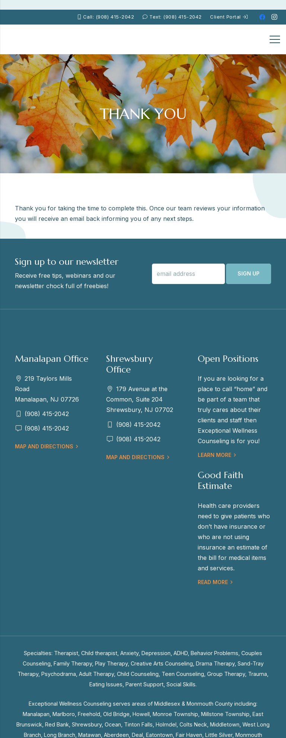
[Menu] (275, 39)
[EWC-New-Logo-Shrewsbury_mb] (23, 39)
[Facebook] (262, 17)
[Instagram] (274, 17)
